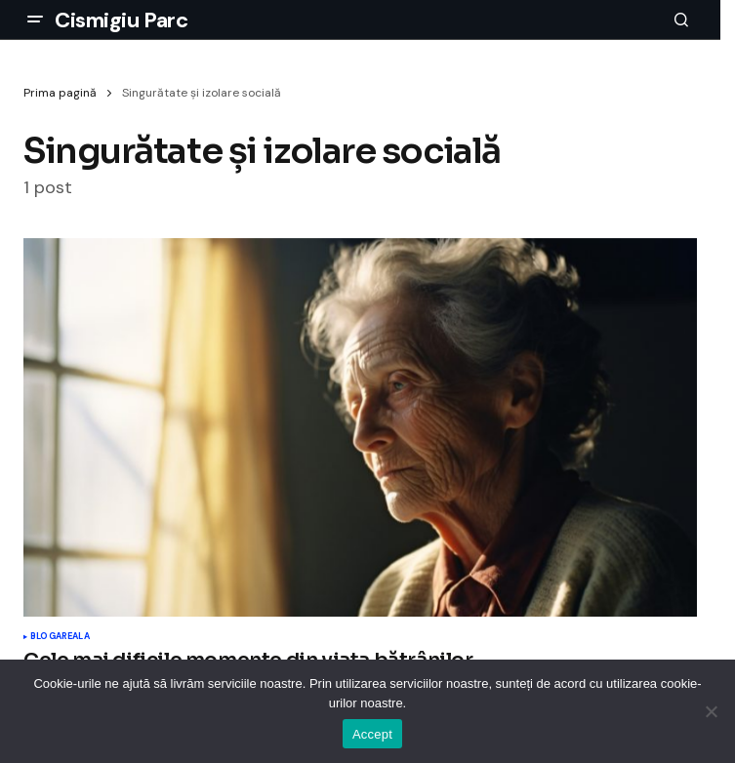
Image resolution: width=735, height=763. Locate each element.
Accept (372, 734)
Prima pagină (60, 92)
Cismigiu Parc (121, 20)
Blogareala (60, 637)
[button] (35, 19)
